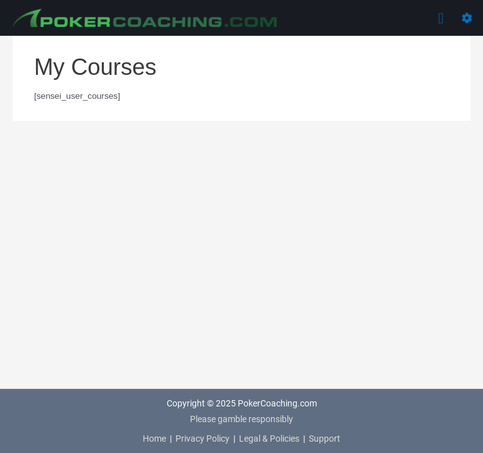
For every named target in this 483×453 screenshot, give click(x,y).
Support (324, 438)
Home (154, 438)
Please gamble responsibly (241, 419)
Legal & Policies (269, 438)
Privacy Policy (202, 438)
